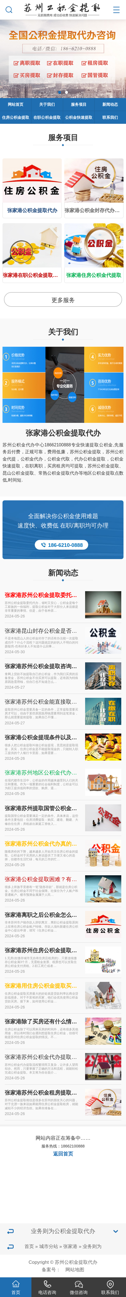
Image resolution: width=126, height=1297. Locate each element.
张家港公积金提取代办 (63, 433)
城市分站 (48, 1246)
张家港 (70, 1246)
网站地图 (74, 1269)
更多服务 (63, 300)
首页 (29, 1246)
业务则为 (92, 1246)
